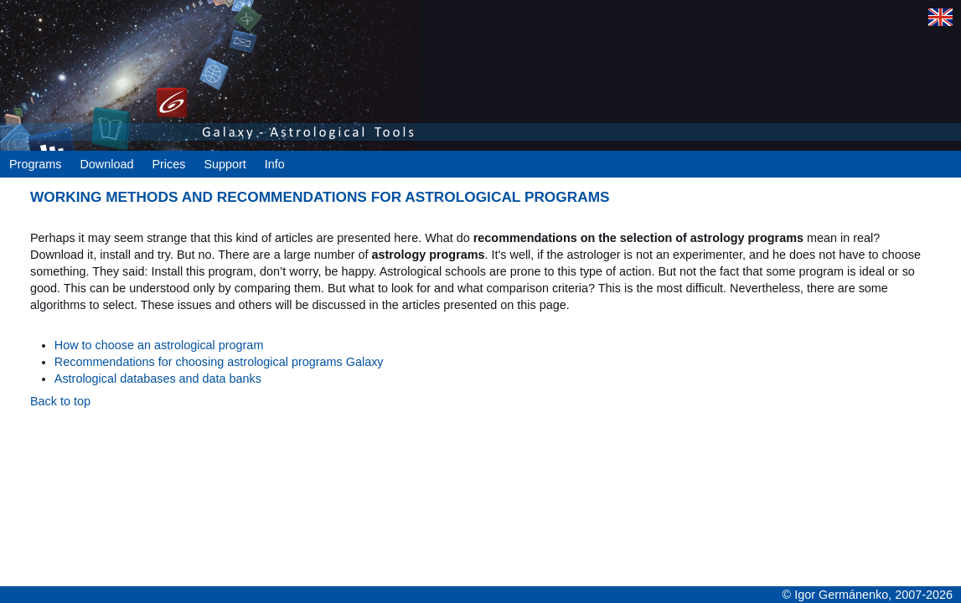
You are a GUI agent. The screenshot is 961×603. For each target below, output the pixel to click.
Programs (35, 164)
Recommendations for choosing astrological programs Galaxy (219, 361)
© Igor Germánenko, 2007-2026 (868, 594)
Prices (168, 164)
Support (224, 164)
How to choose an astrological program (159, 345)
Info (275, 164)
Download (106, 164)
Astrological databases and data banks (157, 378)
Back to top (60, 401)
